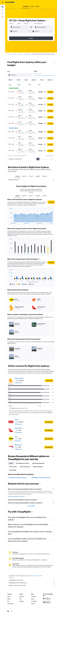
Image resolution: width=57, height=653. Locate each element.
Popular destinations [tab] (38, 466)
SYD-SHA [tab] (44, 176)
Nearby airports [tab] (13, 466)
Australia (19, 54)
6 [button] (50, 159)
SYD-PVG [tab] (24, 176)
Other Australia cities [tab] (25, 466)
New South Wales (26, 54)
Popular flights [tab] (12, 470)
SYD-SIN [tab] (17, 176)
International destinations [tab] (38, 463)
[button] (2, 2)
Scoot (16, 436)
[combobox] (27, 23)
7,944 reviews (18, 449)
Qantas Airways (18, 428)
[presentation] (46, 20)
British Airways (18, 444)
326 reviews (18, 440)
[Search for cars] (2, 13)
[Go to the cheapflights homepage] (10, 2)
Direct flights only (39, 23)
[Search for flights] (2, 6)
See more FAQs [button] (31, 505)
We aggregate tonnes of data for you (32, 583)
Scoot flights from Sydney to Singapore (17, 477)
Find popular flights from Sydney (17, 496)
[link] (49, 380)
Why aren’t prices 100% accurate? (32, 585)
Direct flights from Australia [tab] (22, 463)
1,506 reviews (18, 382)
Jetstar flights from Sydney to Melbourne (41, 477)
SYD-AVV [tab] (31, 176)
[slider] (55, 75)
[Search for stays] (2, 9)
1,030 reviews (18, 432)
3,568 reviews (18, 424)
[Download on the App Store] (47, 602)
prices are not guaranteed (37, 575)
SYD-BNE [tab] (37, 176)
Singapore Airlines (19, 378)
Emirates (17, 419)
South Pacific (14, 54)
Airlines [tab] (11, 463)
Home (8, 54)
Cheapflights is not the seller (32, 580)
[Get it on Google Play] (47, 598)
